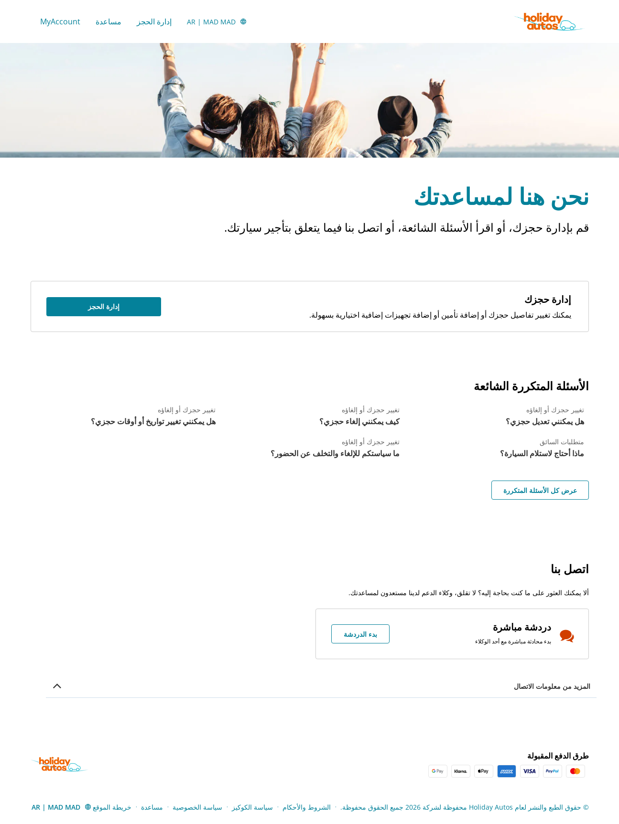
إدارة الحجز (154, 21)
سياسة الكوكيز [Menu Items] (252, 807)
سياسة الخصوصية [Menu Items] (197, 807)
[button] (217, 21)
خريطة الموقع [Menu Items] (112, 807)
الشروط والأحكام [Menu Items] (306, 807)
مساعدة (108, 21)
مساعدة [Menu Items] (152, 807)
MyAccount (60, 21)
